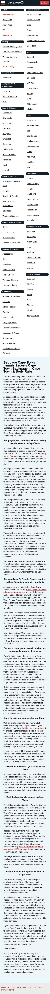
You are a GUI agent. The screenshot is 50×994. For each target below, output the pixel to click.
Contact (41, 987)
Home (3, 987)
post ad (44, 3)
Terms (11, 990)
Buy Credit (32, 987)
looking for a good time (33, 728)
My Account (21, 987)
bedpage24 (16, 2)
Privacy (4, 990)
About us (11, 987)
